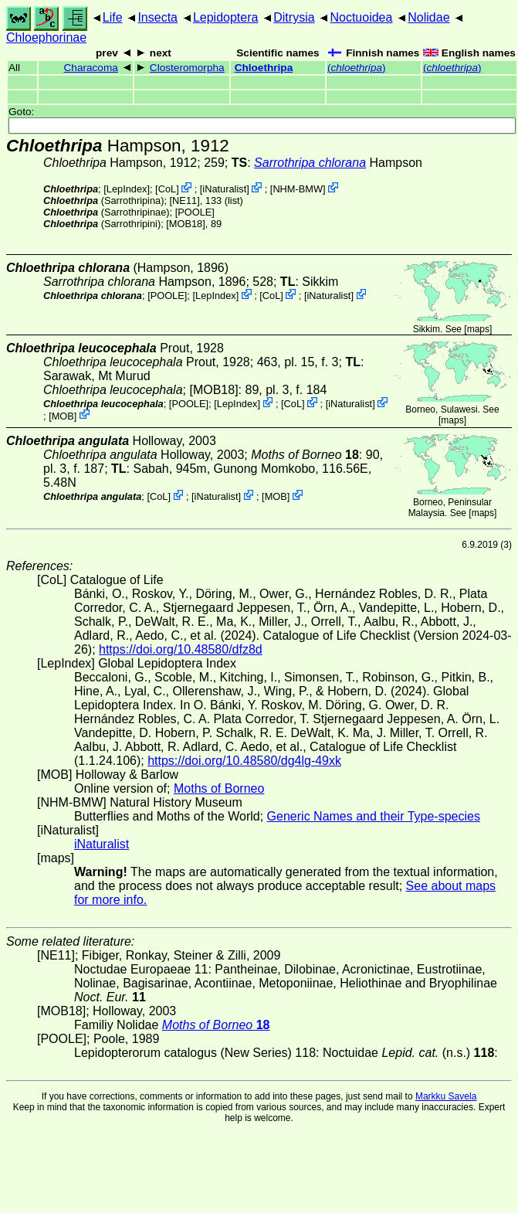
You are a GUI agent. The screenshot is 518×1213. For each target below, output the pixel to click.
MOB (63, 415)
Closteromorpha (187, 67)
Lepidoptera (226, 17)
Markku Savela (445, 1096)
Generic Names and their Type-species (373, 816)
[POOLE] (195, 212)
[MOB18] (185, 223)
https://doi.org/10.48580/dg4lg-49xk (244, 760)
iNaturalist (224, 189)
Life (113, 17)
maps (478, 329)
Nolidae (428, 17)
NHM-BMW (298, 189)
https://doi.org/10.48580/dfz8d (180, 649)
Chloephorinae (46, 37)
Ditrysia (293, 17)
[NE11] (185, 200)
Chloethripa (264, 67)
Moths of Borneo (219, 788)
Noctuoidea (361, 17)
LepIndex (127, 189)
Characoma (91, 67)
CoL (167, 189)
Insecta (157, 17)
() (356, 67)
